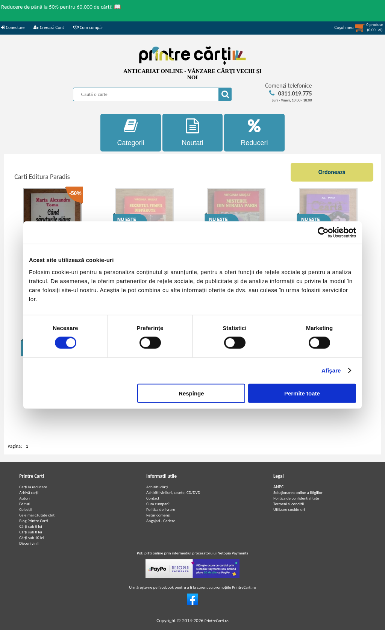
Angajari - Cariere (160, 520)
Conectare (12, 27)
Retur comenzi (158, 515)
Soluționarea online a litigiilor (298, 492)
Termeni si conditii (288, 503)
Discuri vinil (28, 543)
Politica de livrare (160, 509)
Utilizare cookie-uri (289, 509)
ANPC (278, 486)
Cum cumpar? (158, 503)
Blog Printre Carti (33, 520)
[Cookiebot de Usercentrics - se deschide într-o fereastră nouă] (323, 232)
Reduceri (254, 132)
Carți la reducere (33, 487)
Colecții (25, 509)
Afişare (331, 370)
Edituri (24, 503)
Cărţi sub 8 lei (30, 532)
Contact (152, 498)
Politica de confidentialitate (296, 498)
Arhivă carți (28, 492)
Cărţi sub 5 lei (30, 526)
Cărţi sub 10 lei (31, 537)
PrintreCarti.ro (217, 620)
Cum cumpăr (88, 27)
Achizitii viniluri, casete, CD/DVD (173, 492)
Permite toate (302, 393)
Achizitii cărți (157, 487)
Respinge (191, 393)
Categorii (130, 132)
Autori (24, 498)
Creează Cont (48, 27)
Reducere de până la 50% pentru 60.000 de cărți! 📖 (61, 6)
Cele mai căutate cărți (37, 515)
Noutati (192, 132)
